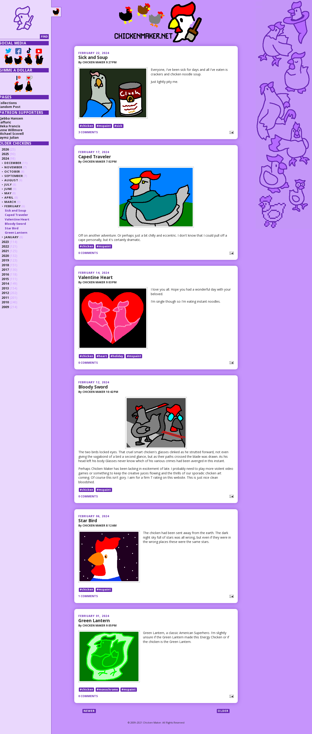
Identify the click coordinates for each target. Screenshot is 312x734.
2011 (9, 297)
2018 (9, 265)
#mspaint (104, 126)
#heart (102, 357)
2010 (9, 302)
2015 (9, 279)
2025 (9, 154)
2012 (9, 292)
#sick (118, 126)
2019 (9, 260)
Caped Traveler (94, 157)
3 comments (88, 133)
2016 (9, 274)
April (13, 197)
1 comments (88, 597)
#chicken (86, 126)
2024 (9, 158)
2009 (9, 307)
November (17, 167)
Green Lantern (94, 622)
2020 (9, 255)
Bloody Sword (93, 387)
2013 (9, 288)
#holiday (116, 357)
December (17, 162)
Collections (12, 103)
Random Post (14, 107)
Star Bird (87, 521)
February (17, 206)
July (12, 184)
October (16, 171)
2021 (9, 251)
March (14, 201)
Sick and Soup (93, 57)
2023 (9, 241)
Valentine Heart (95, 277)
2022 (9, 246)
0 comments (88, 253)
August (15, 180)
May (12, 193)
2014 (9, 283)
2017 (9, 269)
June (12, 188)
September (18, 175)
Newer (89, 712)
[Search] (23, 36)
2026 (9, 149)
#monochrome (107, 691)
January (16, 237)
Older (223, 712)
